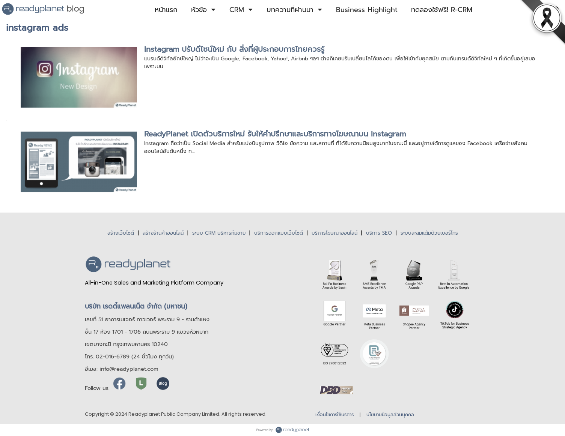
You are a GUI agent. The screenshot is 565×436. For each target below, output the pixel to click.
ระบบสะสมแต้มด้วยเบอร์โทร (429, 233)
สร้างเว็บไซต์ (120, 233)
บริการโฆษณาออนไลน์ (334, 233)
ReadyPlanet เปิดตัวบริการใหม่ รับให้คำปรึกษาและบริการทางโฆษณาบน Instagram (275, 133)
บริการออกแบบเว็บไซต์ (278, 233)
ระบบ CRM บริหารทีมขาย (219, 233)
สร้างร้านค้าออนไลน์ (163, 233)
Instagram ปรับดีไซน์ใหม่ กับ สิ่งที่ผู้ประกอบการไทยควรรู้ (234, 49)
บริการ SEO (379, 233)
